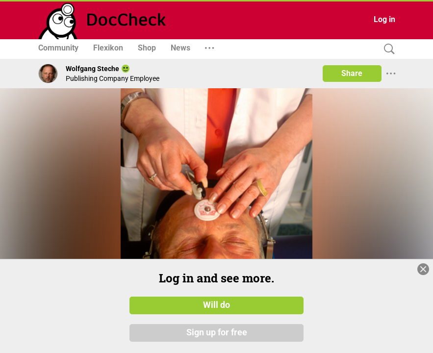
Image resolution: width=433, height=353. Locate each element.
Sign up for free (216, 333)
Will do (216, 305)
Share (351, 73)
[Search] (387, 49)
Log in (384, 19)
